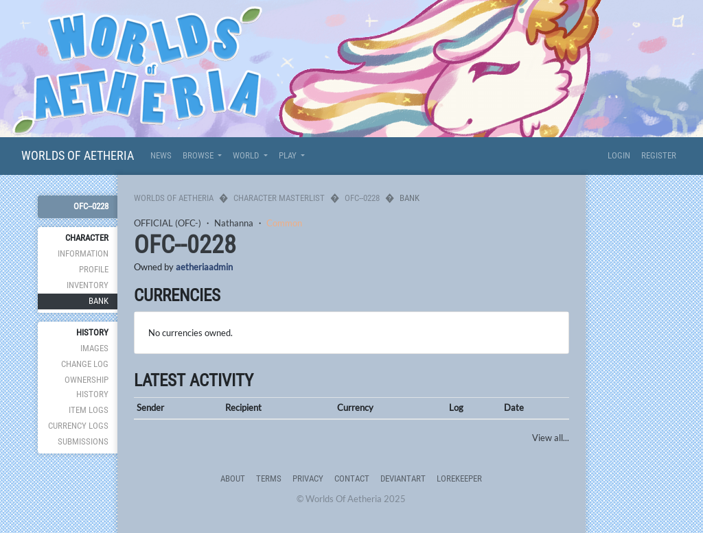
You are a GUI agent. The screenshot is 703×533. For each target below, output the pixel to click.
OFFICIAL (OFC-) (167, 222)
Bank (98, 301)
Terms (268, 478)
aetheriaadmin (204, 266)
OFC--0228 (90, 206)
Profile (93, 269)
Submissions (83, 441)
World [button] (247, 155)
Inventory (87, 285)
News (161, 155)
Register (658, 155)
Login (619, 155)
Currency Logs (78, 426)
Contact (351, 478)
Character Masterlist (279, 198)
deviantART (403, 478)
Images (94, 348)
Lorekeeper (459, 478)
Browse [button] (199, 155)
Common (284, 222)
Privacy (307, 478)
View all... (550, 437)
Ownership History (86, 387)
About (232, 478)
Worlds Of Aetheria (77, 155)
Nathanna (233, 222)
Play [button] (289, 155)
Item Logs (88, 410)
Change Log (84, 364)
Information (83, 253)
